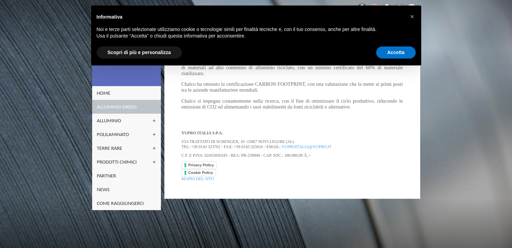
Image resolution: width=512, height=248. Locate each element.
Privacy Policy (200, 165)
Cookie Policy (199, 172)
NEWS (105, 189)
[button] (412, 16)
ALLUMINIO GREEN (119, 107)
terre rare (111, 148)
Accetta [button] (396, 52)
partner (108, 176)
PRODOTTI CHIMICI (119, 162)
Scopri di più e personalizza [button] (139, 52)
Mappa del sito (196, 178)
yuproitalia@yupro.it (305, 146)
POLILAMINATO (115, 134)
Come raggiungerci (122, 203)
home (105, 93)
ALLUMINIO (111, 120)
